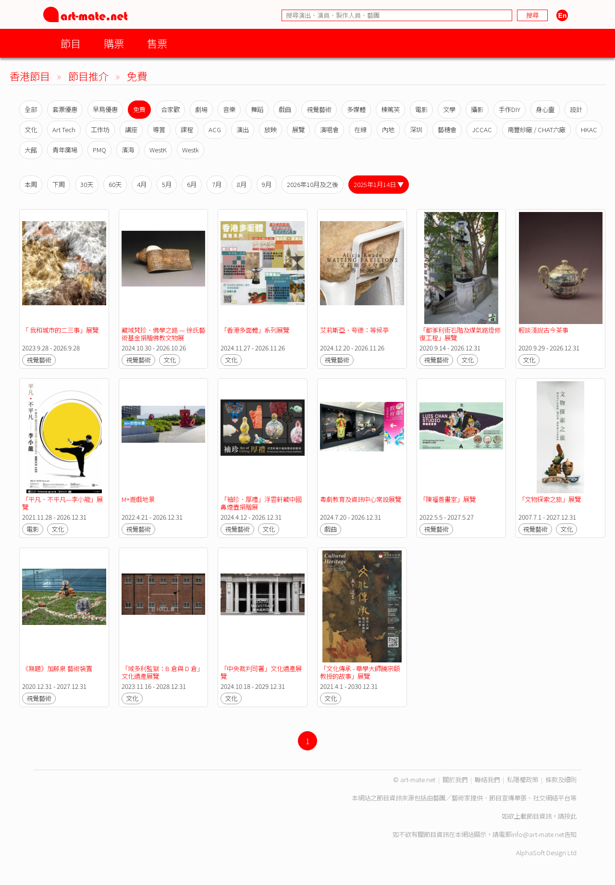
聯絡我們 (487, 779)
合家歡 (170, 109)
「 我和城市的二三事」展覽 (60, 330)
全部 (31, 109)
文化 (31, 129)
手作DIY (509, 109)
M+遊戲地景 (138, 499)
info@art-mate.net (537, 834)
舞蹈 (257, 109)
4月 (142, 184)
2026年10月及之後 (312, 184)
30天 (86, 184)
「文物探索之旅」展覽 (549, 499)
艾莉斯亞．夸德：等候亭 (354, 330)
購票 (114, 43)
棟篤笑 (390, 109)
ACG (215, 129)
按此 (570, 816)
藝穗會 (447, 129)
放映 (270, 129)
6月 (192, 184)
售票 (157, 43)
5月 (167, 184)
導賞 (159, 129)
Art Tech (63, 129)
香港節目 (30, 75)
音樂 (229, 109)
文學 (449, 109)
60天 (115, 184)
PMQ (99, 149)
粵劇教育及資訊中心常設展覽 (360, 499)
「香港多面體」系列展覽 (255, 330)
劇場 (201, 109)
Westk (190, 149)
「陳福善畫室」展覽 (447, 499)
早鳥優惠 (105, 109)
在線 (360, 129)
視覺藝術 (319, 109)
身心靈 (545, 109)
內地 (388, 129)
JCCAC (482, 129)
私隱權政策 (522, 779)
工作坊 (100, 129)
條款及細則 (561, 779)
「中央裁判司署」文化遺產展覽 (261, 672)
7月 (216, 184)
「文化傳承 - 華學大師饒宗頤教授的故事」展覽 (360, 672)
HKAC (589, 129)
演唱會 (329, 129)
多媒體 (356, 109)
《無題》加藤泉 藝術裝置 (57, 668)
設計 (576, 109)
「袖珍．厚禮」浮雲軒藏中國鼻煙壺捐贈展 (261, 503)
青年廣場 (64, 149)
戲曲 (285, 109)
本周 (31, 184)
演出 (242, 129)
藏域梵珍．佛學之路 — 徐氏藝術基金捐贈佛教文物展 (163, 333)
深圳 (416, 129)
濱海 (128, 149)
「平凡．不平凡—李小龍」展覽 (62, 503)
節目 (71, 43)
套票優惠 (64, 109)
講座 (131, 129)
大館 (31, 149)
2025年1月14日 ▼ (379, 184)
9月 (266, 184)
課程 (187, 129)
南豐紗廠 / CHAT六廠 (536, 129)
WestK (158, 149)
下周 (58, 184)
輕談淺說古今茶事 (543, 330)
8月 (241, 184)
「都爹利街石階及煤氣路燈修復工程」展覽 (460, 333)
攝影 (477, 109)
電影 (421, 109)
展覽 (298, 129)
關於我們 (455, 779)
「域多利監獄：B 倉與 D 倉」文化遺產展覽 (162, 672)
